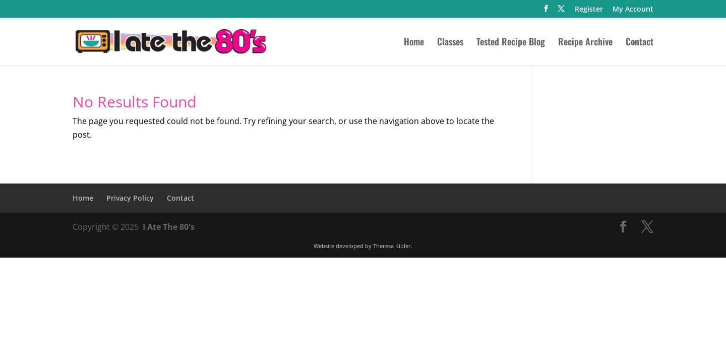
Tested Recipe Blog (510, 43)
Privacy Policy (130, 198)
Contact (639, 43)
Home (414, 43)
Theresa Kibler (392, 246)
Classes (450, 43)
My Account (633, 10)
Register (589, 10)
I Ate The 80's (169, 226)
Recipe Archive (585, 43)
